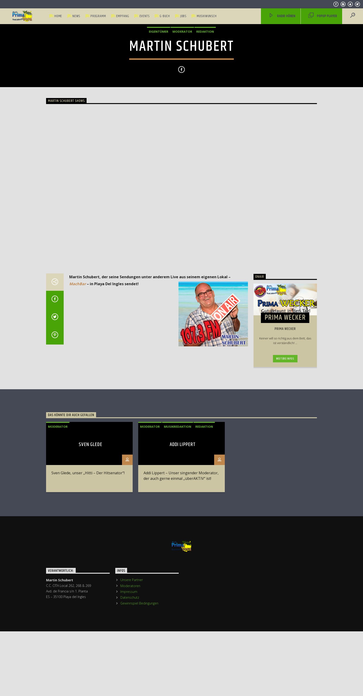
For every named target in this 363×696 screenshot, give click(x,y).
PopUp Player (322, 16)
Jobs (183, 16)
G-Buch (165, 16)
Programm (98, 16)
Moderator (182, 103)
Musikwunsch (207, 16)
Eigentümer (158, 103)
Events (145, 16)
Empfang (122, 16)
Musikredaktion (177, 584)
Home (58, 16)
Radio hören (282, 16)
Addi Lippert (183, 602)
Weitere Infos (285, 516)
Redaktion (205, 103)
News (76, 16)
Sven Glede (90, 602)
